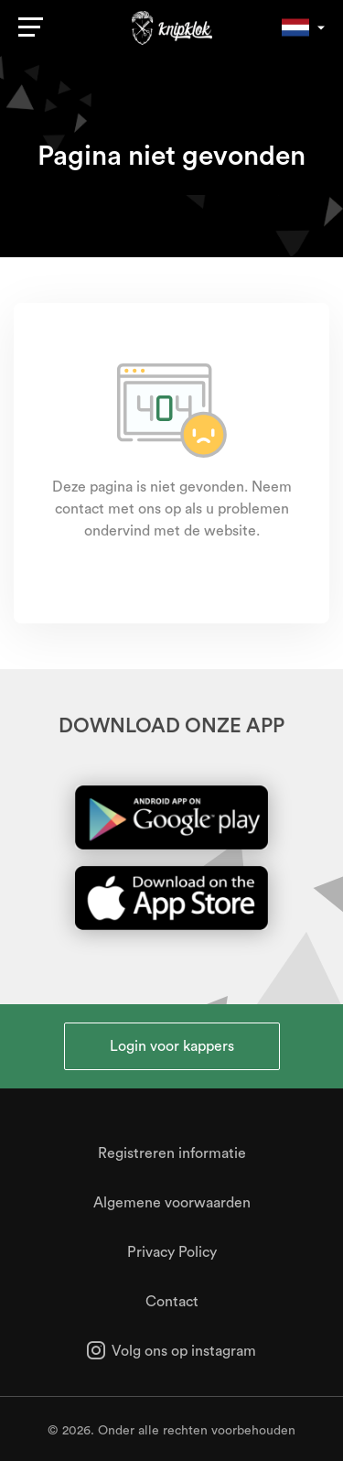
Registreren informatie (172, 1153)
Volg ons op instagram (171, 1351)
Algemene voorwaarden (172, 1203)
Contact (171, 1301)
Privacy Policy (172, 1252)
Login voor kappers (172, 1046)
